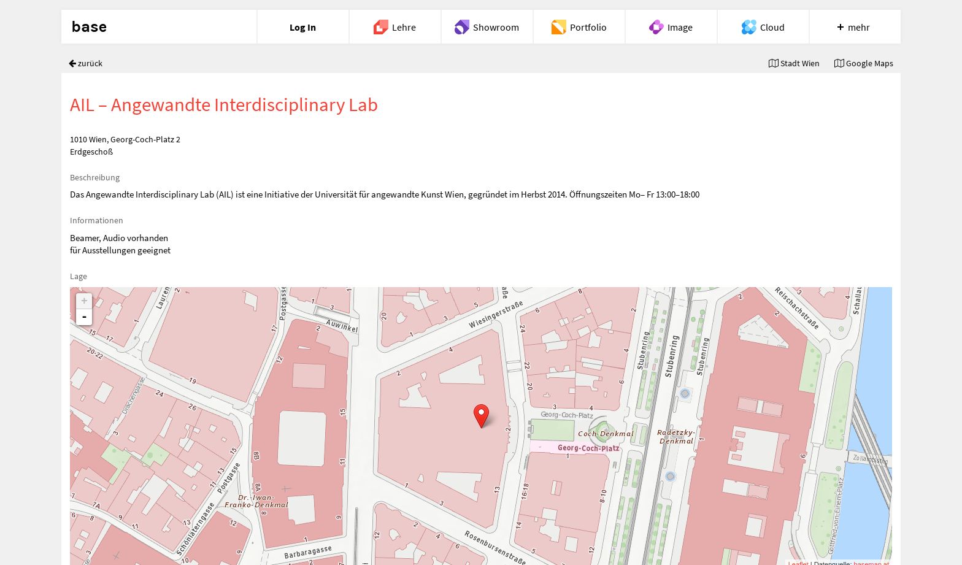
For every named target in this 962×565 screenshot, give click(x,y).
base (89, 27)
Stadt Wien (794, 63)
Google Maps (863, 63)
